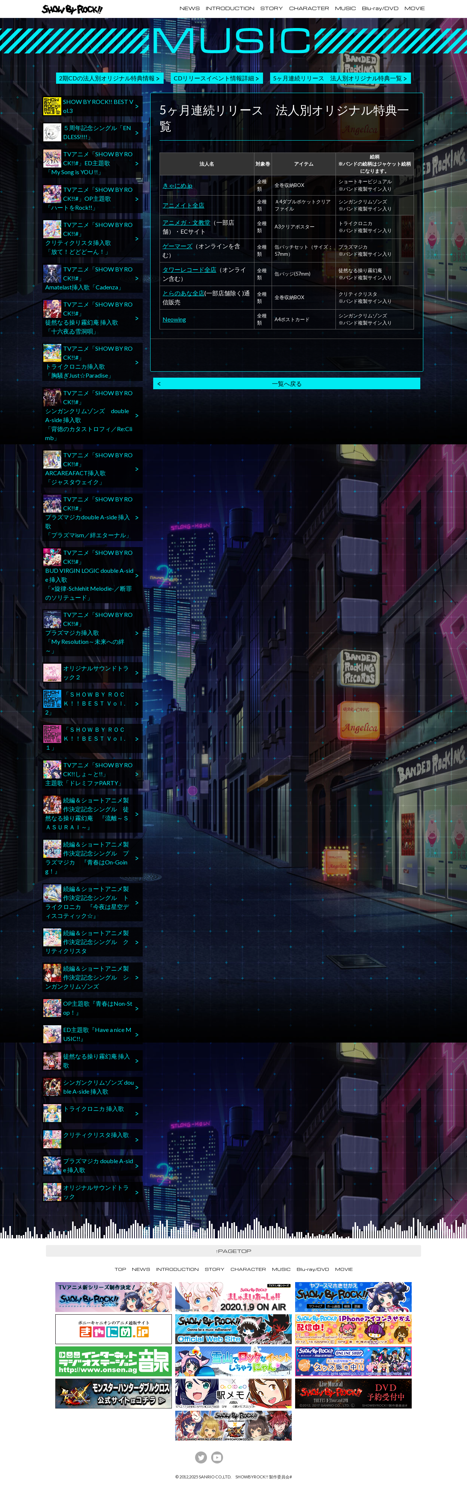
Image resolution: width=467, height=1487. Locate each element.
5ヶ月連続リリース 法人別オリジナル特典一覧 (337, 78)
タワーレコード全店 (189, 269)
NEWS (190, 8)
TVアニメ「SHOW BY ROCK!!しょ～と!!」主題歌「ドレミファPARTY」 (88, 773)
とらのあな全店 (183, 293)
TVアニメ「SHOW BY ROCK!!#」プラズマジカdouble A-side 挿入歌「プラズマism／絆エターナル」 (88, 516)
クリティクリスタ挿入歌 (86, 1139)
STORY (271, 8)
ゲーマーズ (177, 245)
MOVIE (415, 8)
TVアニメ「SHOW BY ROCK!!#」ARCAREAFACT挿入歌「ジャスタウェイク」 (88, 468)
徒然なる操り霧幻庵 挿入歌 (86, 1061)
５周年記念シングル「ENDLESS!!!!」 (87, 132)
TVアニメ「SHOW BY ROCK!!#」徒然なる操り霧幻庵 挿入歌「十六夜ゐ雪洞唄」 (88, 317)
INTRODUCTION (230, 8)
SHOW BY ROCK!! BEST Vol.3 (88, 106)
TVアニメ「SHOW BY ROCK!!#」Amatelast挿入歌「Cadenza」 (88, 278)
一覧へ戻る (287, 383)
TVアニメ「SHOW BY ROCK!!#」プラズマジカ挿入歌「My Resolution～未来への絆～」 (88, 632)
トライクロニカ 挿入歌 (83, 1113)
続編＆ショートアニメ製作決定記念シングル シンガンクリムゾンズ (86, 977)
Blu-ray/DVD (380, 8)
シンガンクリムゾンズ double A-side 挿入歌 (88, 1087)
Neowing (174, 319)
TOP (120, 1269)
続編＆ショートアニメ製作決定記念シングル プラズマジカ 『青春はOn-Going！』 (86, 857)
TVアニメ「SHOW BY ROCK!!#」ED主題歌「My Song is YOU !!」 (88, 162)
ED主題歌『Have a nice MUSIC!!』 (87, 1034)
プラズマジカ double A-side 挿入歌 (88, 1165)
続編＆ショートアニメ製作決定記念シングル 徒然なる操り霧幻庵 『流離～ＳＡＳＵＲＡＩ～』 (86, 813)
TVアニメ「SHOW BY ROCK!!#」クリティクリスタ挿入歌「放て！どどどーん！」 (88, 237)
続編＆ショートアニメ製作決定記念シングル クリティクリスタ (86, 941)
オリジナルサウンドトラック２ (86, 673)
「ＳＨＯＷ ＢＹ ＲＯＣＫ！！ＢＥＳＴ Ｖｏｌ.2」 (84, 703)
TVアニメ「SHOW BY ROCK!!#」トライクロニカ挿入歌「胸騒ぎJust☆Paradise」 (88, 361)
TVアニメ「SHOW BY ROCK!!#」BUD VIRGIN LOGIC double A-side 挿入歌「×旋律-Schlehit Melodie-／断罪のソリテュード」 (88, 574)
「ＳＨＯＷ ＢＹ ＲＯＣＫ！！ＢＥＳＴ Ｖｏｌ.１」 (84, 738)
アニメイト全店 (183, 205)
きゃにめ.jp (177, 185)
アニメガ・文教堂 (186, 222)
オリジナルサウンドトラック (86, 1192)
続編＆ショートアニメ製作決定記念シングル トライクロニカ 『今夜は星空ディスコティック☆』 (86, 901)
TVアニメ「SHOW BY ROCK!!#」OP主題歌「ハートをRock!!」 (88, 198)
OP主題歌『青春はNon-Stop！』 (87, 1008)
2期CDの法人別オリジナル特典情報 (107, 78)
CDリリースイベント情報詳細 (214, 78)
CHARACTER (309, 8)
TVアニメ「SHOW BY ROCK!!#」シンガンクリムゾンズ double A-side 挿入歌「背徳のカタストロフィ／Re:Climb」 (88, 414)
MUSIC (345, 8)
